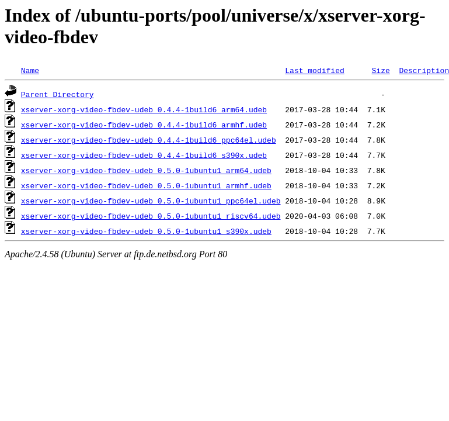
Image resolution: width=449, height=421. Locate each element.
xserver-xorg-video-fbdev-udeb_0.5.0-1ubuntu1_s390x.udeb (146, 231)
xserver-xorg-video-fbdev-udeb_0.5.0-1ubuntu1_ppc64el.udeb (151, 200)
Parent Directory (57, 94)
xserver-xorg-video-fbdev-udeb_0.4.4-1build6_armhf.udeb (144, 124)
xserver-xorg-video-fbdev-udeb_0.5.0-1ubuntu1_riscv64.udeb (151, 215)
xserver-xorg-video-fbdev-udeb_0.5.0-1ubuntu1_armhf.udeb (146, 185)
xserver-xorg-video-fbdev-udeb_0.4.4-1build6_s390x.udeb (144, 155)
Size (380, 70)
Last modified (314, 70)
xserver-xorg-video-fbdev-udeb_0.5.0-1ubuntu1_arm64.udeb (146, 170)
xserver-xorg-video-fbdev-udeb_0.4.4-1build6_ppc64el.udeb (148, 139)
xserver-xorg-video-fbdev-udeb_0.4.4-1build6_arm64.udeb (144, 109)
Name (30, 70)
